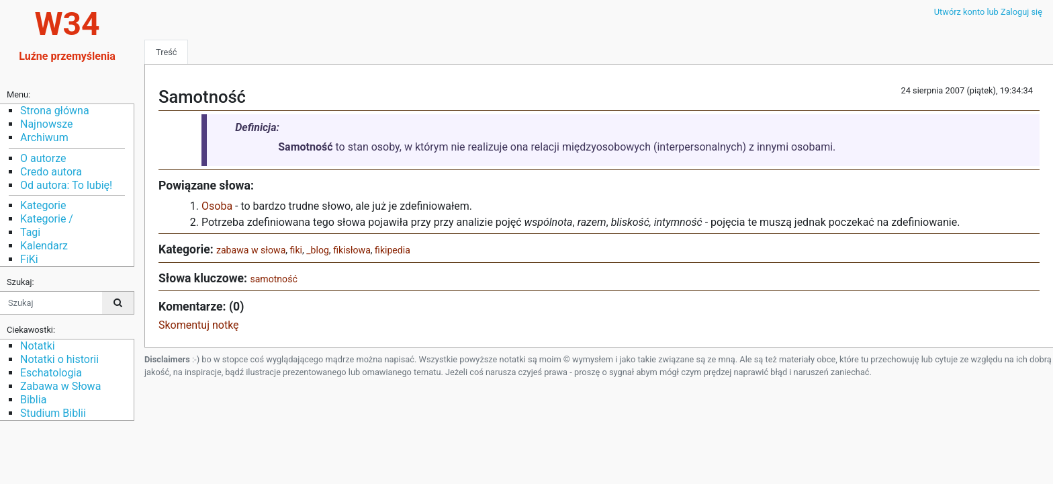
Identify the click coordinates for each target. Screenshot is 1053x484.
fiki (296, 250)
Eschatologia (51, 372)
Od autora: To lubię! (66, 185)
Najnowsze (46, 124)
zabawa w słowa (250, 250)
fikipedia (392, 250)
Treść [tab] (166, 52)
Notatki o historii (59, 359)
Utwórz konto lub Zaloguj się (988, 12)
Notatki (37, 345)
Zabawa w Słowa (60, 386)
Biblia (33, 399)
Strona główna (54, 110)
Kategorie (43, 205)
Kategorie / (46, 218)
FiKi (29, 259)
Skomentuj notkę (198, 325)
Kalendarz (44, 245)
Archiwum (44, 137)
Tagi (30, 232)
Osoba (216, 206)
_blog (317, 250)
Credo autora (51, 171)
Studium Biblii (53, 413)
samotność (273, 279)
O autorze (43, 158)
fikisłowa (352, 250)
